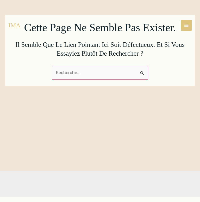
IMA (14, 25)
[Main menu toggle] (186, 25)
